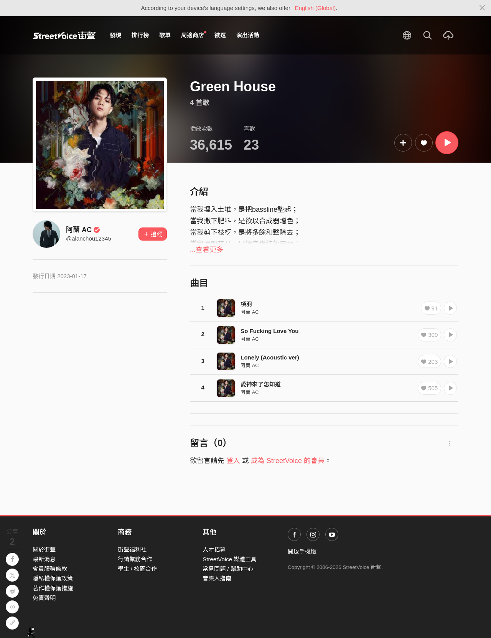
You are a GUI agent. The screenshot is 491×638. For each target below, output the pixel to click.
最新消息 (44, 559)
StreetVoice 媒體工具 (230, 559)
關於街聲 (44, 549)
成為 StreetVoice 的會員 (288, 461)
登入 (233, 461)
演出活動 (247, 35)
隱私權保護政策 (53, 578)
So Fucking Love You (269, 331)
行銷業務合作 (135, 559)
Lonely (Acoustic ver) (270, 357)
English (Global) (315, 8)
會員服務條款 (50, 568)
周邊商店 (193, 35)
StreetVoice (64, 35)
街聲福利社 (132, 549)
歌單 (165, 35)
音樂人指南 (217, 578)
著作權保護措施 (53, 588)
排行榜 (140, 35)
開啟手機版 (302, 551)
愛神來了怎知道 (261, 384)
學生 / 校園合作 (137, 568)
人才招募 (214, 549)
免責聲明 (44, 598)
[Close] (482, 8)
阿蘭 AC (83, 230)
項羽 (246, 304)
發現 (115, 35)
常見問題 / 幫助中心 (228, 568)
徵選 (220, 35)
